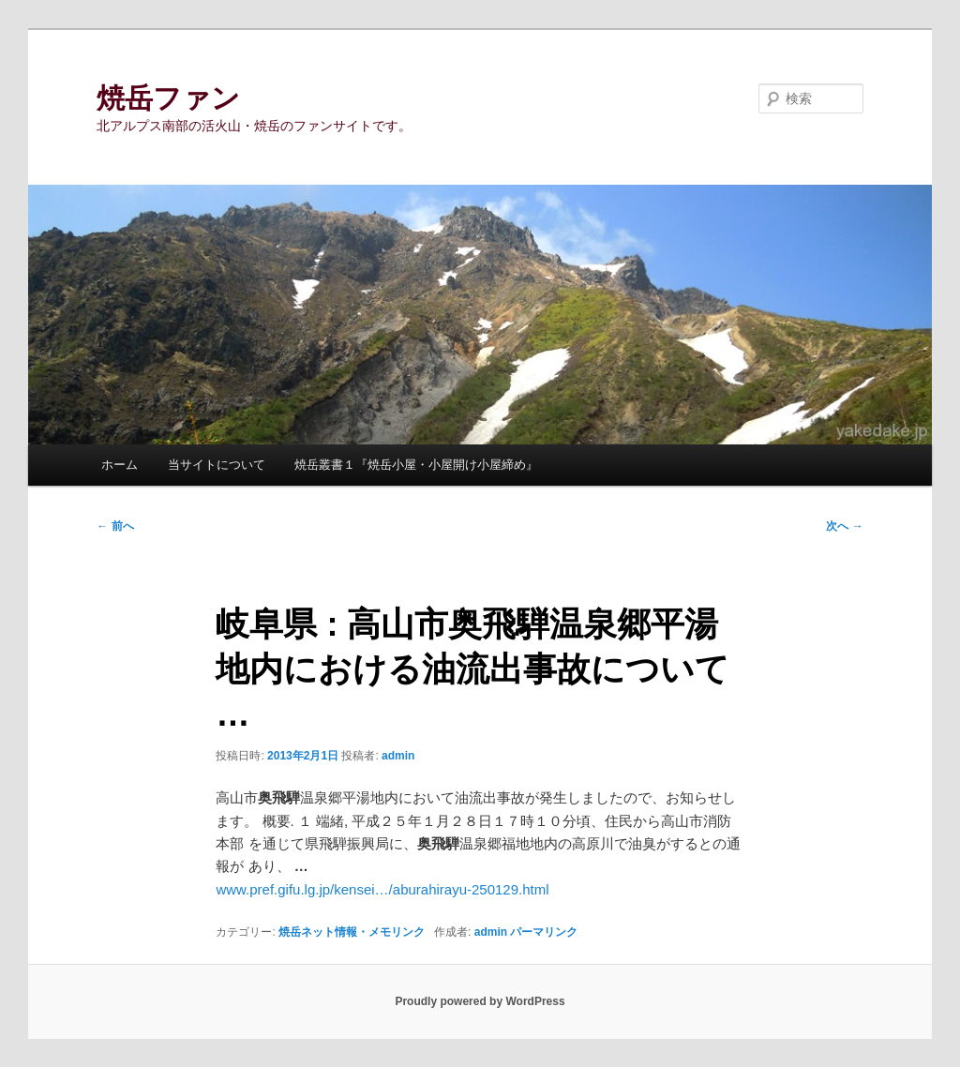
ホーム (119, 465)
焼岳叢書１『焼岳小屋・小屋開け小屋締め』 (416, 465)
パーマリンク (544, 932)
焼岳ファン (168, 98)
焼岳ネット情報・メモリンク (351, 932)
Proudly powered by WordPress (479, 1001)
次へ (844, 526)
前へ (115, 526)
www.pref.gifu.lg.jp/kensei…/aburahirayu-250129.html (382, 889)
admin (398, 755)
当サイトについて (216, 465)
